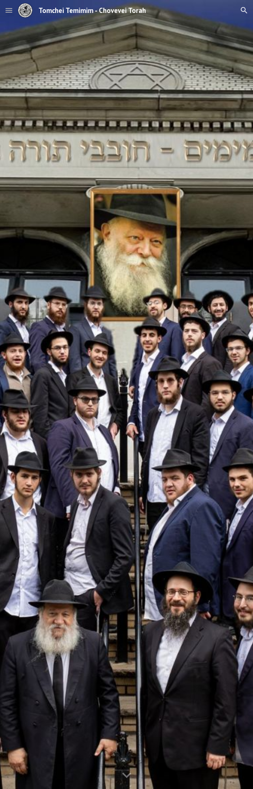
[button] (9, 10)
